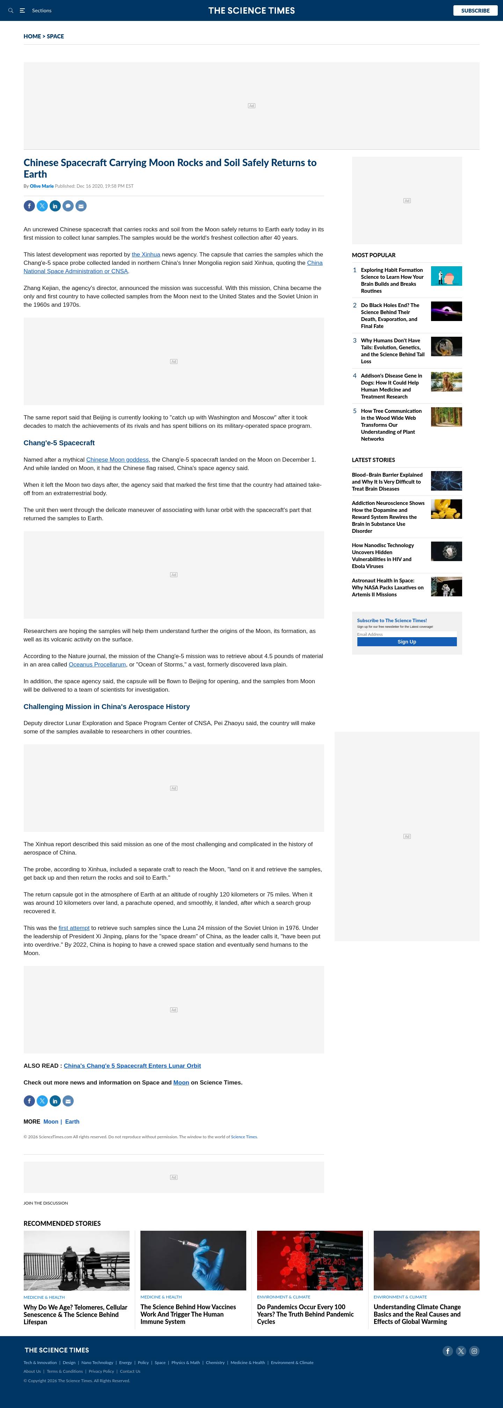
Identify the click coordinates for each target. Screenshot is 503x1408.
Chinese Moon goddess (117, 459)
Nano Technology (97, 1362)
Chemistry (215, 1362)
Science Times (244, 1136)
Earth (72, 1122)
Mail (81, 205)
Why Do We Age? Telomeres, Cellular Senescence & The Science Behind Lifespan (75, 1314)
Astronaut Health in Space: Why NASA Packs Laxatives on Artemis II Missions (388, 587)
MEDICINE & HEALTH (44, 1297)
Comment (68, 205)
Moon (181, 1082)
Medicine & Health (248, 1362)
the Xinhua (146, 254)
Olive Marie (42, 186)
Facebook (29, 205)
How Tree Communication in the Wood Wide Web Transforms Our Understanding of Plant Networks (391, 425)
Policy (143, 1362)
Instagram (474, 1351)
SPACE (55, 36)
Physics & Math (186, 1362)
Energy (125, 1362)
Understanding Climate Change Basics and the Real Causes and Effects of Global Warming (417, 1314)
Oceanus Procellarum (97, 664)
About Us (32, 1371)
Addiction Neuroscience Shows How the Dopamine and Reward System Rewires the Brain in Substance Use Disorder (388, 517)
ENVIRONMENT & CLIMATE (283, 1296)
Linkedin (55, 205)
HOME (32, 36)
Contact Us (130, 1371)
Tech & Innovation (40, 1362)
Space (160, 1362)
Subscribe (475, 10)
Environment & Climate (292, 1362)
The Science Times (252, 10)
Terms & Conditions (65, 1371)
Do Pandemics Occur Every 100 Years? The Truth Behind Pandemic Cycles (305, 1314)
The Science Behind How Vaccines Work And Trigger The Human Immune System (188, 1314)
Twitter (42, 205)
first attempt (74, 928)
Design (69, 1362)
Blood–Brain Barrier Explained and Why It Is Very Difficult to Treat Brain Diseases (387, 481)
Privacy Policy (101, 1371)
